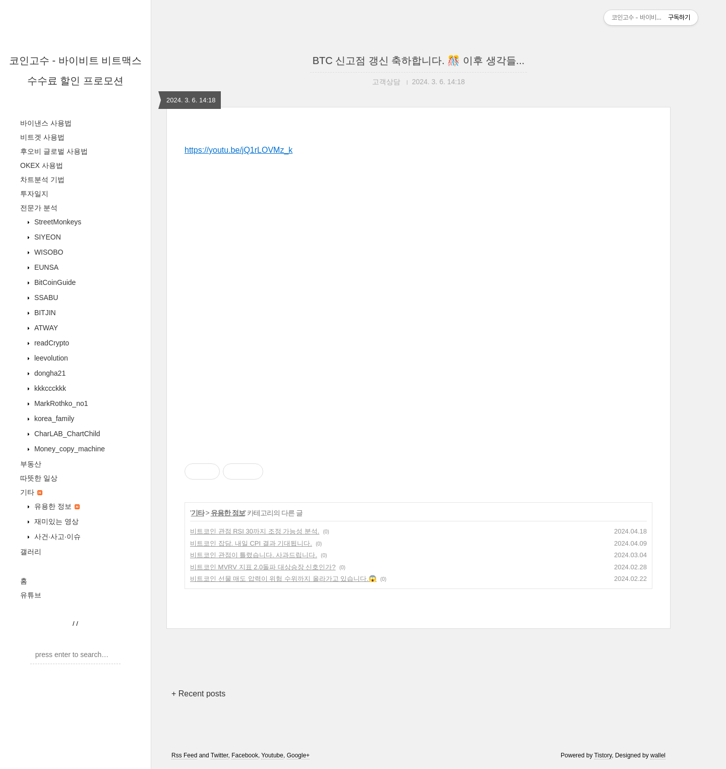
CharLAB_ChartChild (66, 434)
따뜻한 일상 (38, 478)
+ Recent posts (198, 693)
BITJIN (44, 313)
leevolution (50, 358)
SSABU (45, 297)
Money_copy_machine (68, 449)
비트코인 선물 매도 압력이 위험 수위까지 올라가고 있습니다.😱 (283, 578)
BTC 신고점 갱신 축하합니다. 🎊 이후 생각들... (419, 60)
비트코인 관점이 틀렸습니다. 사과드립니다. (253, 555)
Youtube (272, 755)
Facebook (244, 755)
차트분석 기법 (42, 179)
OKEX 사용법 (41, 165)
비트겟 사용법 (42, 137)
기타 (31, 492)
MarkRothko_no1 (60, 403)
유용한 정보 (56, 506)
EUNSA (45, 267)
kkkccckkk (49, 388)
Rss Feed (184, 755)
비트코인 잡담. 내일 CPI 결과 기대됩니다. (251, 543)
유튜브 (30, 595)
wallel (658, 755)
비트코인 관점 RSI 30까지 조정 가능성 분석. (254, 531)
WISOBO (47, 252)
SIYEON (46, 237)
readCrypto (50, 343)
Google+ (298, 755)
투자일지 (34, 194)
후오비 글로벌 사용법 (54, 151)
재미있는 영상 (55, 521)
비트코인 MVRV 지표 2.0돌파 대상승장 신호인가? (263, 567)
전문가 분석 (38, 208)
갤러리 (30, 552)
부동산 (30, 464)
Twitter (219, 755)
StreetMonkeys (56, 222)
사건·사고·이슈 (56, 537)
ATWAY (45, 328)
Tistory (603, 755)
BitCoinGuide (54, 282)
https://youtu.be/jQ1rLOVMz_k (238, 150)
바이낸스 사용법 (46, 123)
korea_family (53, 419)
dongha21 (49, 373)
